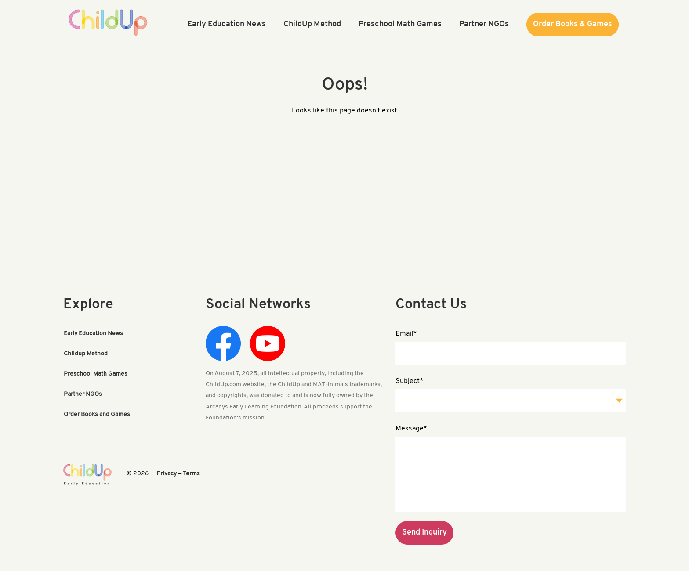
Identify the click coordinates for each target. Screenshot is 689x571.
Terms (191, 473)
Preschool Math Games (95, 374)
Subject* (409, 381)
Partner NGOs (83, 394)
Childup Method (86, 354)
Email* (406, 333)
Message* (411, 428)
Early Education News (93, 333)
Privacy (166, 473)
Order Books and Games (97, 414)
